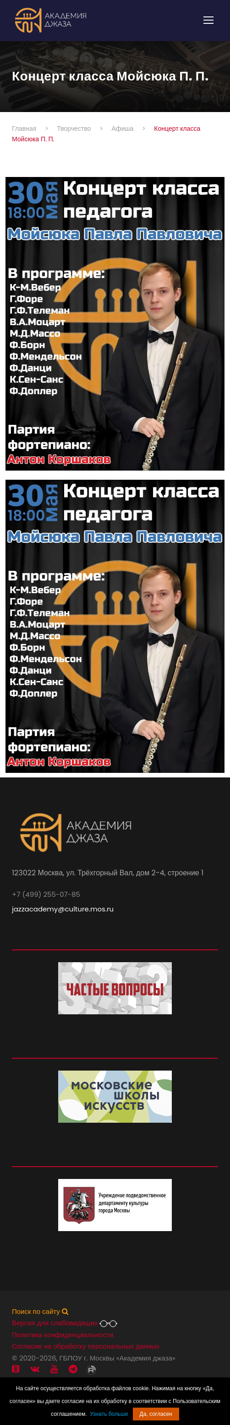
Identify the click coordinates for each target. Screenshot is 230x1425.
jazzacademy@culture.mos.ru (63, 909)
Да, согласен (156, 1414)
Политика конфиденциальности (62, 1334)
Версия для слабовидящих (64, 1323)
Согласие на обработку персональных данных (85, 1346)
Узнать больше (109, 1414)
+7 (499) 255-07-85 (46, 894)
